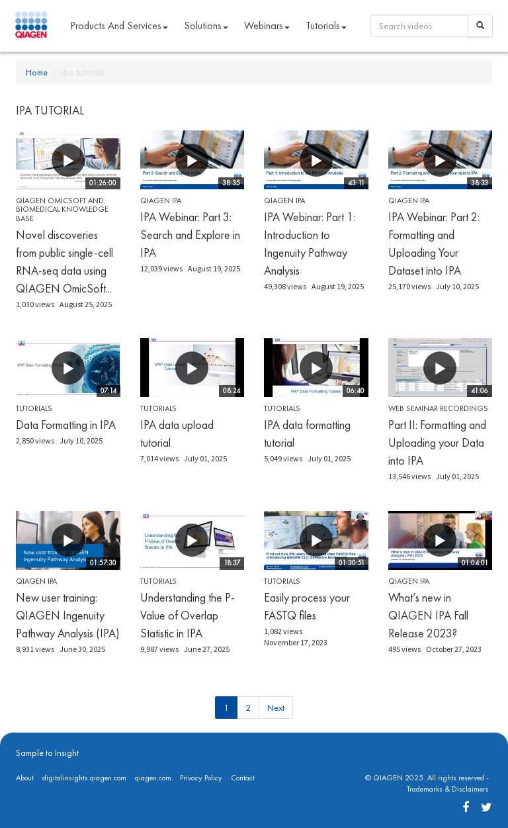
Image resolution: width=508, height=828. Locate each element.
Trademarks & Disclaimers (448, 789)
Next (275, 707)
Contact (243, 777)
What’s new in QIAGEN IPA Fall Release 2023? (428, 615)
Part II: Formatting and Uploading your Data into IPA (437, 442)
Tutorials (34, 408)
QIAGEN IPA (160, 200)
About (25, 777)
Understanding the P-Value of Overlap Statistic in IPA (187, 615)
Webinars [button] (267, 25)
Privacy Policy (201, 777)
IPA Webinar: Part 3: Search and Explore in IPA (190, 234)
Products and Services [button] (119, 25)
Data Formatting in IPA (66, 424)
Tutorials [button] (326, 25)
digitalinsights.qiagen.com (84, 777)
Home (37, 72)
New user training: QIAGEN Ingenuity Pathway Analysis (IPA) (68, 615)
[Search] (480, 26)
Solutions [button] (206, 25)
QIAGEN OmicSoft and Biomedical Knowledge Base (62, 209)
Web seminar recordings (438, 408)
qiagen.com (153, 777)
